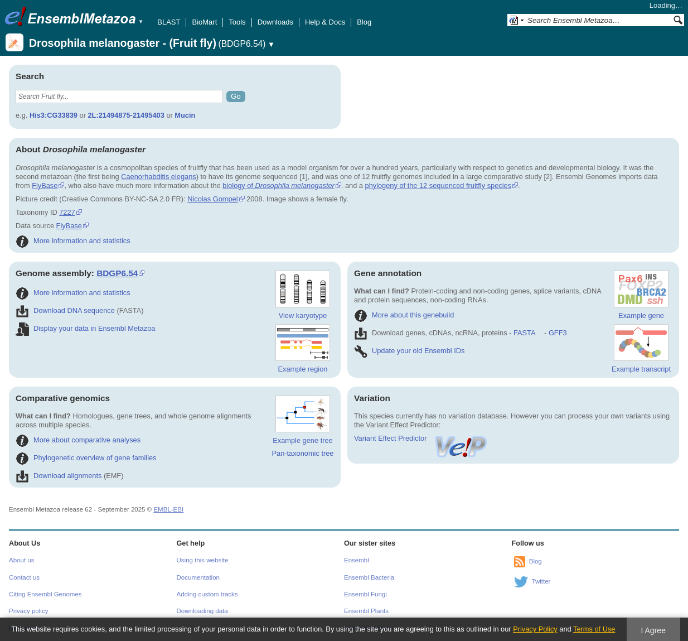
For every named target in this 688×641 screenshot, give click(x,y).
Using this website (203, 560)
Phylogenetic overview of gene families (86, 458)
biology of (278, 185)
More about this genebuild (404, 315)
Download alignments (58, 475)
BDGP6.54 (117, 273)
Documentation (198, 577)
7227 (67, 212)
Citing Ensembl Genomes (45, 594)
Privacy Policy (535, 629)
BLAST (168, 22)
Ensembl (356, 560)
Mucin (185, 115)
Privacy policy (28, 611)
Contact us (24, 577)
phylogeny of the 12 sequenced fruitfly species (438, 185)
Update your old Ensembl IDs (409, 350)
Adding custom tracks (207, 594)
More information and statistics (73, 241)
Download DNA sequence (65, 310)
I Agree (653, 630)
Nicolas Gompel (212, 199)
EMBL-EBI (168, 509)
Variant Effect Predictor (421, 438)
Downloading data (202, 611)
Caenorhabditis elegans (158, 176)
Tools (237, 22)
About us (21, 560)
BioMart (204, 22)
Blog (364, 22)
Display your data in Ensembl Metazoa (85, 328)
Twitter (541, 581)
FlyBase (44, 185)
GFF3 (557, 333)
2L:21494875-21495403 (126, 115)
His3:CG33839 (53, 115)
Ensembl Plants (366, 611)
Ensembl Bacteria (369, 577)
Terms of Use (594, 629)
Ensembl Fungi (365, 594)
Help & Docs (325, 22)
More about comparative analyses (78, 440)
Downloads (275, 22)
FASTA (524, 333)
